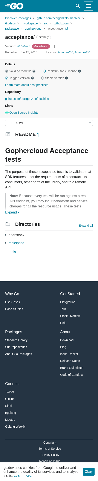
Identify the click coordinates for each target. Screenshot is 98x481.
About (65, 332)
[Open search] (78, 6)
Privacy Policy (49, 455)
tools (12, 252)
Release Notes (70, 361)
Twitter (9, 392)
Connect (12, 384)
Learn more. (23, 475)
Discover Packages (18, 18)
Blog (63, 347)
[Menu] (49, 123)
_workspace (30, 23)
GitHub (10, 399)
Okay (89, 471)
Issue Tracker (69, 354)
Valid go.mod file (20, 71)
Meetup (10, 419)
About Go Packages (18, 354)
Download (67, 340)
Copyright (49, 442)
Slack (8, 406)
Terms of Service (50, 448)
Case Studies (14, 309)
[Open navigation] (88, 6)
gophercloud (33, 28)
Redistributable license (62, 71)
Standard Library (16, 340)
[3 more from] (5, 242)
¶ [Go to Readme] (38, 134)
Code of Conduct (71, 374)
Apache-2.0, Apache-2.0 (74, 52)
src (46, 23)
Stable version (54, 78)
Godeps (10, 23)
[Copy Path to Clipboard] (67, 28)
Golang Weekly (15, 426)
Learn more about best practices (26, 85)
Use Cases (12, 302)
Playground (67, 302)
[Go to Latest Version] (41, 46)
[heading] (18, 6)
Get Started (70, 294)
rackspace (12, 28)
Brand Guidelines (71, 368)
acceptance (55, 28)
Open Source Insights (21, 112)
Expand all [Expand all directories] (86, 225)
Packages (13, 332)
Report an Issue (49, 461)
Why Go (12, 294)
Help (63, 323)
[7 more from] (5, 234)
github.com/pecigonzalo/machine (59, 18)
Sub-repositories (16, 347)
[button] (7, 71)
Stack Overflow (70, 316)
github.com (61, 23)
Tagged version (19, 78)
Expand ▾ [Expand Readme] (12, 212)
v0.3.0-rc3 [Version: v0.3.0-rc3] (18, 46)
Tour (63, 309)
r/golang (10, 412)
